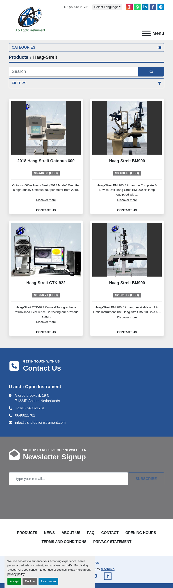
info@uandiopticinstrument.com (40, 422)
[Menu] (146, 33)
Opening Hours (140, 533)
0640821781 (25, 415)
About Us (70, 533)
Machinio (108, 569)
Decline (30, 581)
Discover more (46, 200)
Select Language (106, 7)
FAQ (91, 533)
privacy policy (16, 574)
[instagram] (129, 7)
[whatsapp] (137, 7)
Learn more (48, 581)
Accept (14, 581)
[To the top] (108, 576)
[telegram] (160, 7)
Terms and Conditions (64, 542)
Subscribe (146, 479)
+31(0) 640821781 (76, 7)
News (49, 533)
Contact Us (46, 210)
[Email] (68, 478)
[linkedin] (145, 7)
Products (27, 533)
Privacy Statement (112, 542)
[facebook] (153, 7)
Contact (110, 533)
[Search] (73, 72)
